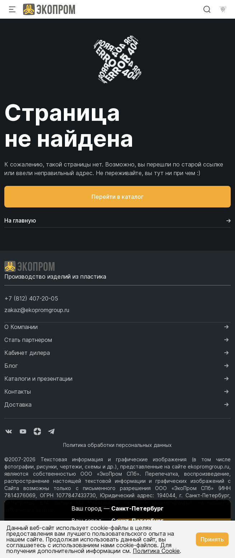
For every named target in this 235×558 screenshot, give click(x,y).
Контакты (17, 391)
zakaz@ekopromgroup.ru (36, 310)
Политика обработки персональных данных (117, 445)
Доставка (18, 404)
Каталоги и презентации (38, 378)
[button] (31, 298)
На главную (117, 220)
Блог (11, 365)
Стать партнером (28, 339)
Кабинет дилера (27, 352)
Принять (212, 539)
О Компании (21, 326)
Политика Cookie (156, 550)
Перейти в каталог (117, 196)
